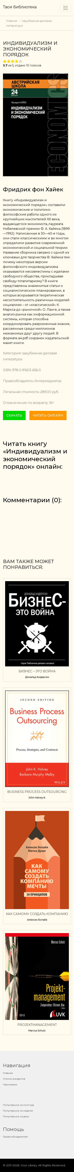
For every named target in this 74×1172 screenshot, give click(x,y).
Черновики (10, 1084)
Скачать (14, 415)
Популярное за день (16, 1116)
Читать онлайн (48, 415)
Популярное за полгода (18, 1104)
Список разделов (14, 1078)
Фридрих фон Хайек (33, 189)
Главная (11, 21)
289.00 (45, 392)
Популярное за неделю (18, 1110)
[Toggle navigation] (65, 8)
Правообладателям (15, 1136)
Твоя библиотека (20, 7)
